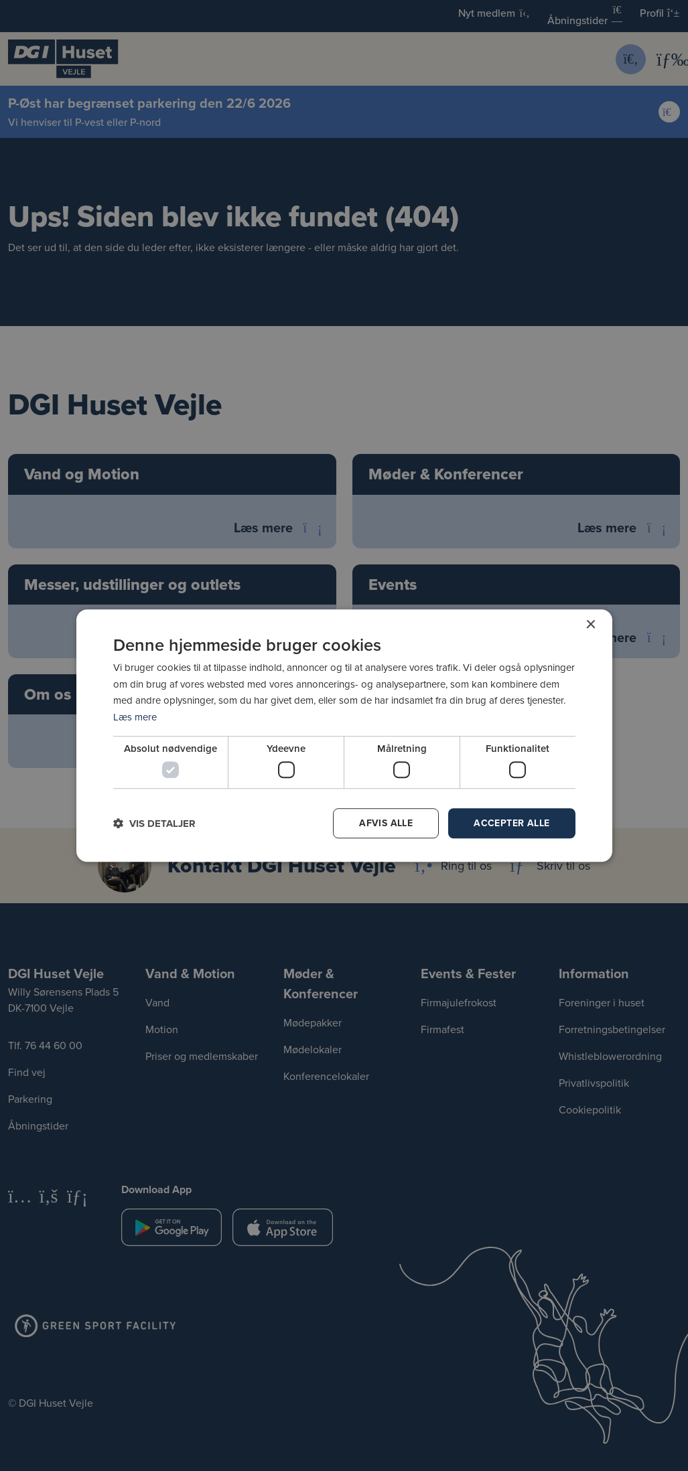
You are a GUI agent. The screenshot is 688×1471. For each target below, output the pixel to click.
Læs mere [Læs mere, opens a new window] (135, 717)
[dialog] (344, 735)
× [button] (591, 625)
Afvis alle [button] (386, 823)
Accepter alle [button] (511, 823)
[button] (154, 823)
